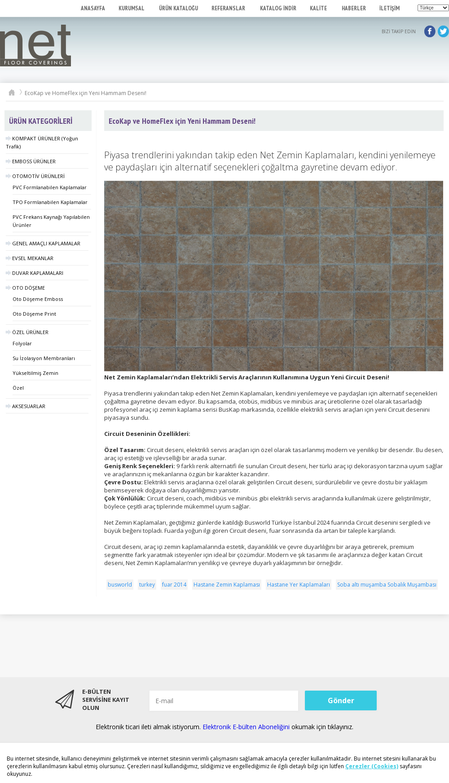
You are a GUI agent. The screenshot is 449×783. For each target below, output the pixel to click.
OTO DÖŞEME (25, 287)
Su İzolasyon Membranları (44, 358)
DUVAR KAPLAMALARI (34, 273)
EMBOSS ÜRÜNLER (31, 161)
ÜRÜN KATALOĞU (178, 8)
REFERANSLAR (229, 8)
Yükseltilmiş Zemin (35, 373)
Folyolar (22, 343)
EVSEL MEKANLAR (29, 258)
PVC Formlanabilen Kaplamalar (50, 187)
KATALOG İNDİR (278, 8)
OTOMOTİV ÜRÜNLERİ (35, 176)
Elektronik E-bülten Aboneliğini (246, 726)
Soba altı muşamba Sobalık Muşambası (386, 584)
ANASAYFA (93, 8)
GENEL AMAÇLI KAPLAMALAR (43, 243)
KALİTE (319, 8)
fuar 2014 (174, 584)
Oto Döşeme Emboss (38, 299)
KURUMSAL (132, 8)
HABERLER (354, 8)
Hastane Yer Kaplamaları (298, 584)
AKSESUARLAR (25, 406)
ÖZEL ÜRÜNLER (27, 332)
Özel (18, 387)
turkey (147, 584)
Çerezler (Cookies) (371, 766)
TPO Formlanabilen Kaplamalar (50, 202)
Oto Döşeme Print (34, 313)
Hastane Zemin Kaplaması (227, 584)
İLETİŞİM (389, 8)
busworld (120, 584)
